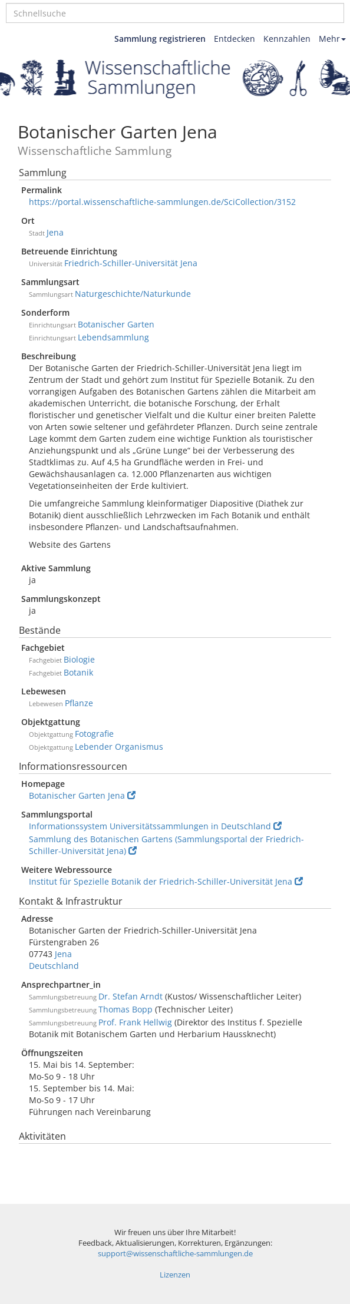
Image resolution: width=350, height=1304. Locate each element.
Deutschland (54, 965)
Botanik (78, 672)
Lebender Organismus (119, 746)
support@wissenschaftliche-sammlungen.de (175, 1254)
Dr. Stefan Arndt (130, 996)
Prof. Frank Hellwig (135, 1022)
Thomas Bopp (125, 1009)
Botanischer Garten (116, 324)
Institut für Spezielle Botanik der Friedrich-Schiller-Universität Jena (166, 881)
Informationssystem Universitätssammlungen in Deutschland (155, 826)
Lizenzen (175, 1275)
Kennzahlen (287, 38)
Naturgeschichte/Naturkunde (133, 293)
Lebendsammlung (113, 337)
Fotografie (94, 733)
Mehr (332, 38)
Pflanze (79, 703)
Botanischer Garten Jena (82, 795)
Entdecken (234, 38)
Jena (55, 232)
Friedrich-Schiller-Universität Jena (130, 263)
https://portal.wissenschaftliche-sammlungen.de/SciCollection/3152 (162, 201)
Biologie (79, 659)
